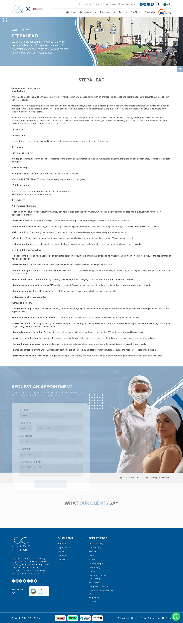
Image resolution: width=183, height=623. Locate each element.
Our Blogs (135, 12)
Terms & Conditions (127, 617)
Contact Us (150, 12)
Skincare (93, 551)
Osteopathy (94, 567)
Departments (86, 12)
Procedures (105, 12)
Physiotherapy (96, 563)
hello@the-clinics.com (160, 477)
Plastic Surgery (96, 543)
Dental (92, 571)
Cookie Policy (164, 617)
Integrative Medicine (98, 586)
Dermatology (95, 547)
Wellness (93, 559)
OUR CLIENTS (93, 502)
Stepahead (94, 597)
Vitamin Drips (95, 582)
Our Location (86, 4)
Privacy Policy (147, 617)
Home (73, 12)
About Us (62, 543)
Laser (91, 555)
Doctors (123, 12)
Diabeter (93, 601)
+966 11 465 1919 (128, 4)
